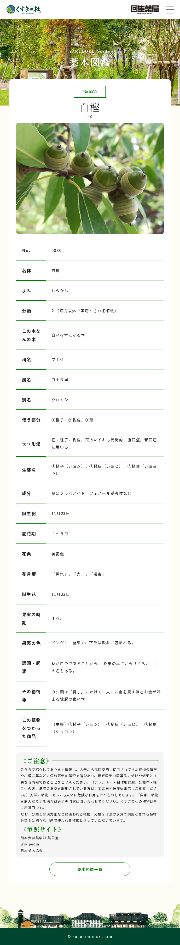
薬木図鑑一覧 (90, 869)
